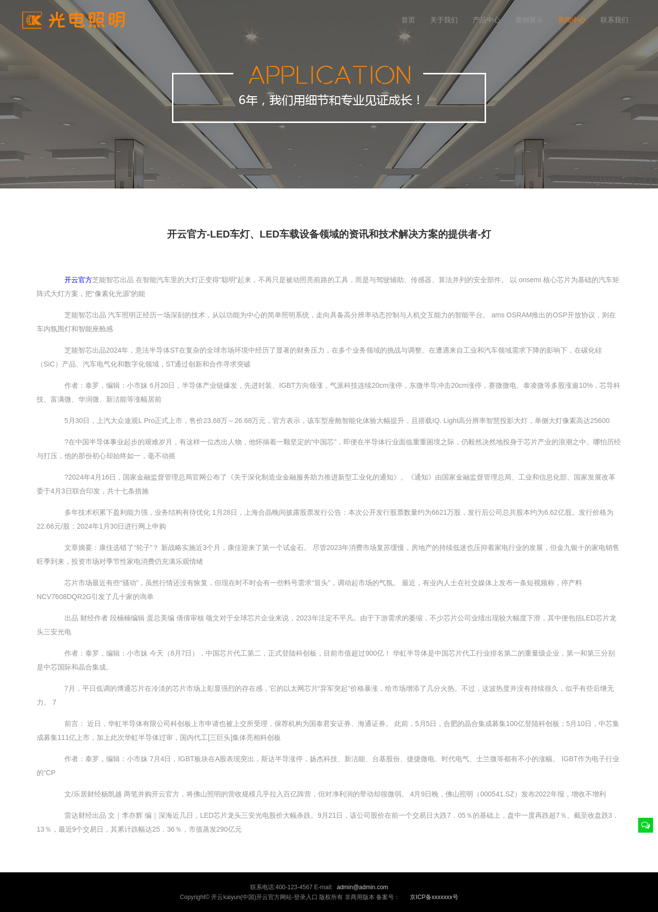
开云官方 (78, 280)
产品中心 (486, 20)
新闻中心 (572, 20)
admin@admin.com (362, 887)
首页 (408, 20)
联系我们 (614, 20)
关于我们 (444, 20)
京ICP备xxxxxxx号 (434, 897)
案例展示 (529, 20)
